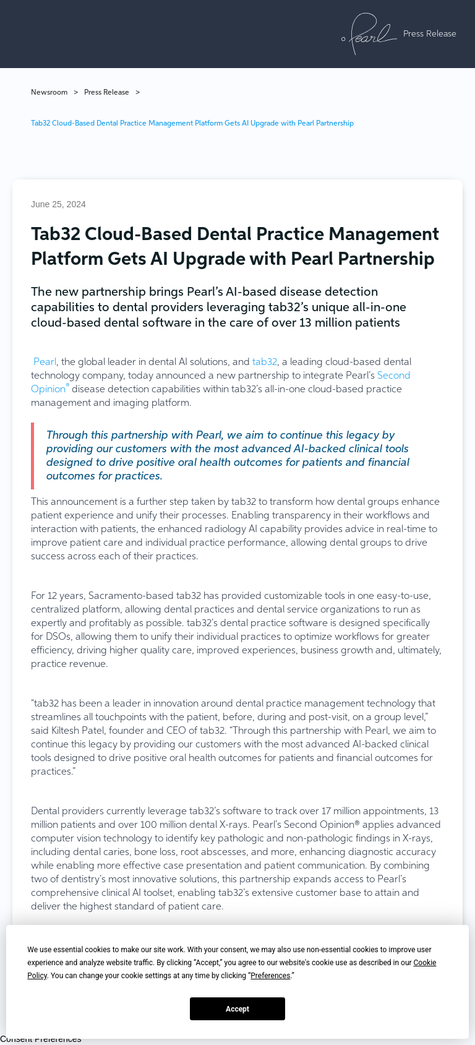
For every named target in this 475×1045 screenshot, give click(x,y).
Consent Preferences (41, 1039)
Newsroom (49, 93)
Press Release (106, 93)
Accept (237, 1009)
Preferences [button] (270, 975)
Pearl (44, 363)
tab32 (264, 363)
